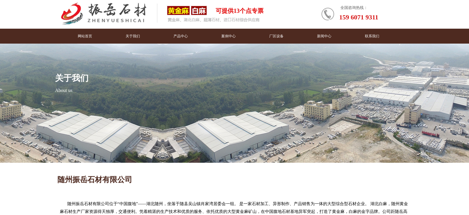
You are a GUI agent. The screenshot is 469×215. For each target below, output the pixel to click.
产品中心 (180, 36)
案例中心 (228, 36)
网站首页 (85, 36)
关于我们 (133, 36)
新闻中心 (324, 36)
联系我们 (372, 36)
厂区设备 (276, 36)
